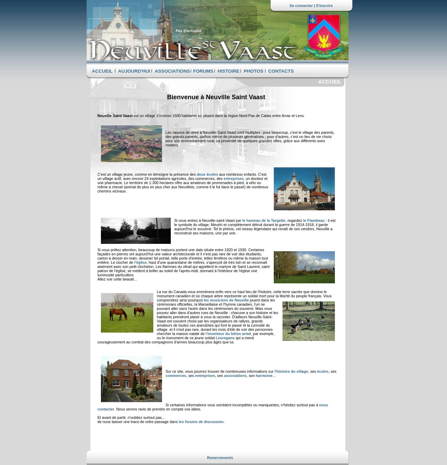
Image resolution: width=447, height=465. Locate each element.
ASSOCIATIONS (172, 71)
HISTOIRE (229, 71)
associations (235, 375)
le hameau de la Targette (264, 220)
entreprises (233, 178)
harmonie (264, 375)
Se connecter (301, 5)
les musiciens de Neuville (226, 300)
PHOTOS (253, 71)
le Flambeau (314, 220)
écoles (323, 371)
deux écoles (208, 174)
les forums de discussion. (202, 422)
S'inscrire (324, 5)
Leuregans (225, 338)
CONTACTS (281, 71)
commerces (176, 375)
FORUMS (203, 71)
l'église (140, 262)
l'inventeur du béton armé (228, 334)
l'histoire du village (291, 371)
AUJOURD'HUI (134, 71)
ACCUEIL (102, 71)
